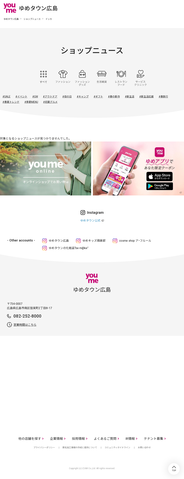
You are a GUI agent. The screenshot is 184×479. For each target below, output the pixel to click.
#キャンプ (83, 96)
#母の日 (67, 96)
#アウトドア (50, 96)
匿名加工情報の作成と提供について (80, 447)
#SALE (6, 96)
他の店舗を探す (29, 439)
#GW (35, 96)
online (167, 8)
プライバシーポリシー (44, 447)
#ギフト (98, 96)
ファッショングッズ (82, 78)
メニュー (177, 8)
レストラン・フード (121, 78)
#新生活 (129, 96)
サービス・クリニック (141, 78)
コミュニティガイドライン (117, 447)
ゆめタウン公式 (90, 220)
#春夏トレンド (11, 102)
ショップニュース (32, 19)
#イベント (21, 96)
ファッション (63, 78)
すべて (43, 78)
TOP (174, 469)
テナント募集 (153, 439)
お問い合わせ (144, 447)
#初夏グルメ (50, 102)
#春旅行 (163, 96)
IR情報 (130, 439)
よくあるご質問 (105, 439)
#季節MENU (31, 102)
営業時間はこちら (24, 325)
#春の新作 (114, 96)
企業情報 (56, 439)
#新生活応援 (146, 96)
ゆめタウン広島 (11, 19)
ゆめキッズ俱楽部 (93, 240)
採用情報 (78, 439)
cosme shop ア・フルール (135, 240)
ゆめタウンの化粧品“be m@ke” (68, 248)
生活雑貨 (102, 78)
